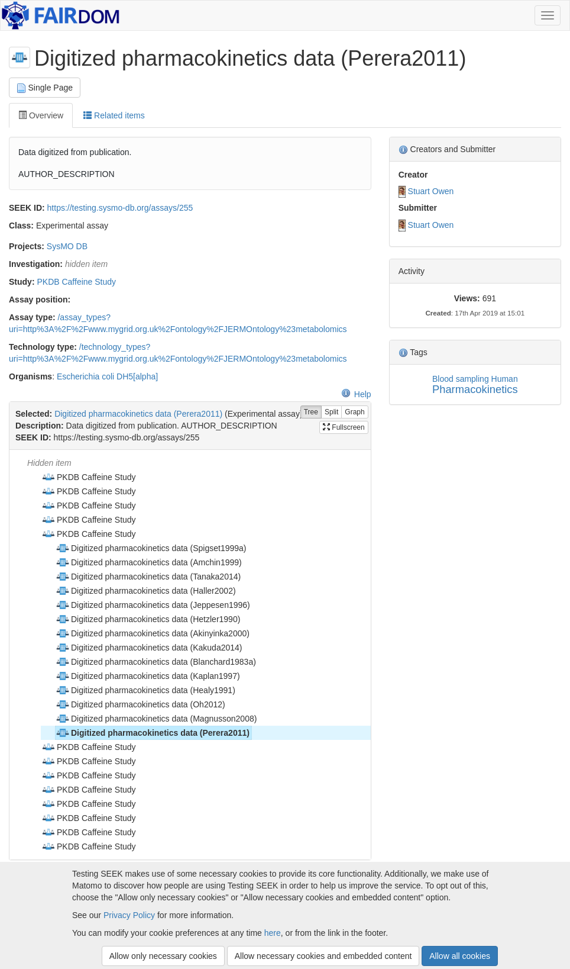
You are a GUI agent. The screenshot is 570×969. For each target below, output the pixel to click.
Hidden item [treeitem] (49, 463)
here (272, 933)
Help (356, 394)
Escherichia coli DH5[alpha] (107, 376)
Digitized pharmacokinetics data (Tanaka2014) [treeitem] (148, 576)
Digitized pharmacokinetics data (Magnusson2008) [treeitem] (156, 719)
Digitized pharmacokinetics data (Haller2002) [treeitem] (146, 591)
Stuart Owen (431, 191)
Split (331, 412)
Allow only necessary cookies (163, 956)
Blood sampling (460, 379)
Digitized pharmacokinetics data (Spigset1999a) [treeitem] (151, 548)
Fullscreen (344, 427)
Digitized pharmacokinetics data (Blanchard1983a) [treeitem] (156, 662)
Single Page (45, 88)
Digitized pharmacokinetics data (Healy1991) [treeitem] (145, 690)
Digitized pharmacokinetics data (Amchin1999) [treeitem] (149, 562)
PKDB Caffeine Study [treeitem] (88, 477)
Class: (21, 225)
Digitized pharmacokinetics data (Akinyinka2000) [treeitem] (153, 633)
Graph (354, 412)
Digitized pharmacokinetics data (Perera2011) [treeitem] (153, 733)
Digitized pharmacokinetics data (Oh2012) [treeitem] (140, 704)
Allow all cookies (459, 956)
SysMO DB (67, 246)
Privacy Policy (129, 915)
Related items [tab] (113, 115)
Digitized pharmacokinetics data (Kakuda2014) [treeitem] (149, 647)
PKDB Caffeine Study (76, 281)
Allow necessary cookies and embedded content (323, 956)
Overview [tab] (40, 115)
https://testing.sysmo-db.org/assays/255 (120, 208)
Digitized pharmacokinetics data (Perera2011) (138, 413)
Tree (311, 412)
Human (504, 379)
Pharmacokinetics (475, 389)
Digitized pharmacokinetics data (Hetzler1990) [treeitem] (148, 619)
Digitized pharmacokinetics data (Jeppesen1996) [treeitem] (153, 605)
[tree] (190, 654)
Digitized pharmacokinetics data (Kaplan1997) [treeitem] (148, 676)
